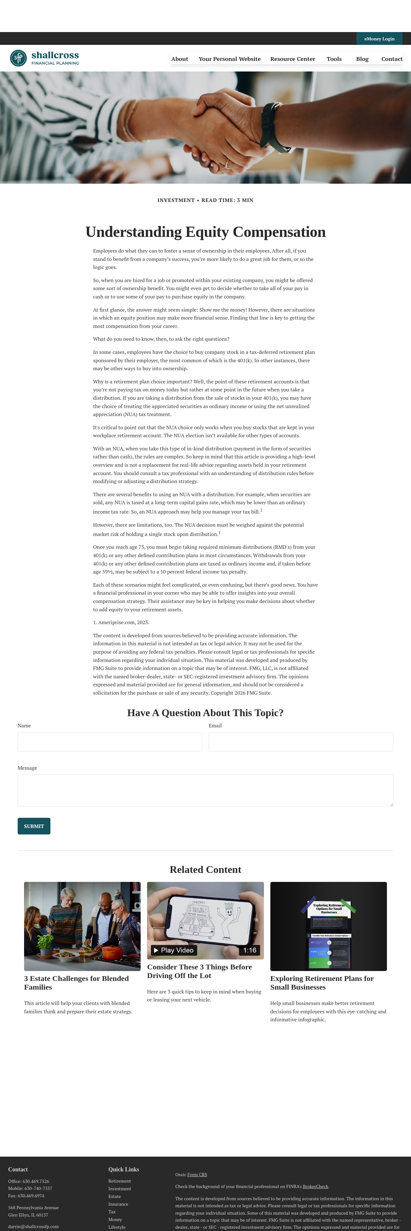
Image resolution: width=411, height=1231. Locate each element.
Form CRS (197, 1142)
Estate (115, 1164)
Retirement (120, 1149)
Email (215, 693)
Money (115, 1187)
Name (24, 693)
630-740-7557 (39, 1156)
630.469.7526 (35, 1149)
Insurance (118, 1172)
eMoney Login (379, 7)
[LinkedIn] (12, 1205)
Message (27, 735)
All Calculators (123, 1218)
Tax (112, 1180)
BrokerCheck (315, 1154)
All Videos (119, 1210)
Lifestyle (117, 1195)
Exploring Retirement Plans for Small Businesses (322, 950)
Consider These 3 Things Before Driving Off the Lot (199, 939)
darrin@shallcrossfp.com (33, 1194)
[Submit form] (34, 794)
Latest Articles (123, 1203)
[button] (180, 26)
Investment (120, 1156)
